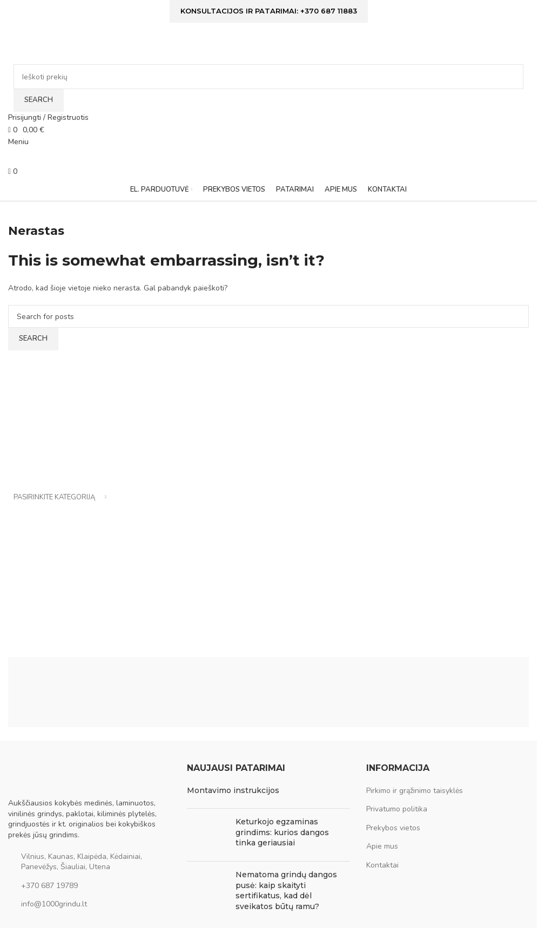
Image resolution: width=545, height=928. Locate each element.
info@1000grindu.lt (54, 904)
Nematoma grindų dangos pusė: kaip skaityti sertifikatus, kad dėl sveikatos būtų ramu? (286, 890)
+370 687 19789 (49, 885)
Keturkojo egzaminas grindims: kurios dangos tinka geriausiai (282, 832)
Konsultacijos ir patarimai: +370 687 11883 (268, 10)
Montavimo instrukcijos (233, 790)
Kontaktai (382, 865)
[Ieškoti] (268, 76)
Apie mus (382, 846)
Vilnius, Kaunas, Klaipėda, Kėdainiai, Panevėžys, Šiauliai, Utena (81, 861)
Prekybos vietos (393, 828)
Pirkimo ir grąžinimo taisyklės (414, 790)
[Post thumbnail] (207, 835)
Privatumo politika (396, 809)
